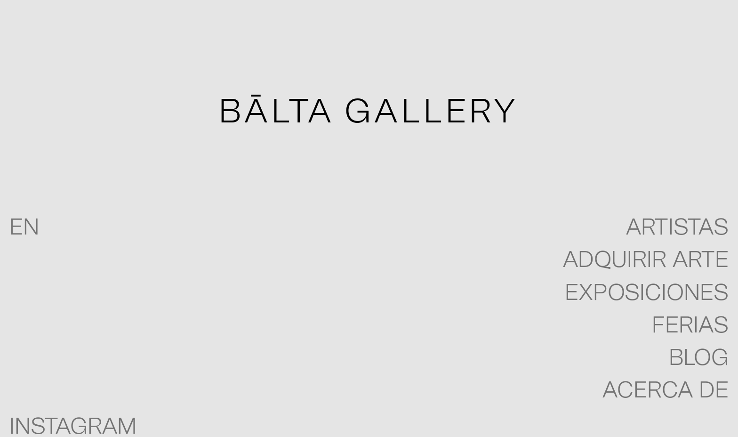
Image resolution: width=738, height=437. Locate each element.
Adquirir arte (645, 260)
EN (24, 228)
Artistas (677, 228)
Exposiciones (647, 293)
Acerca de (665, 391)
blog (699, 358)
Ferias (690, 326)
